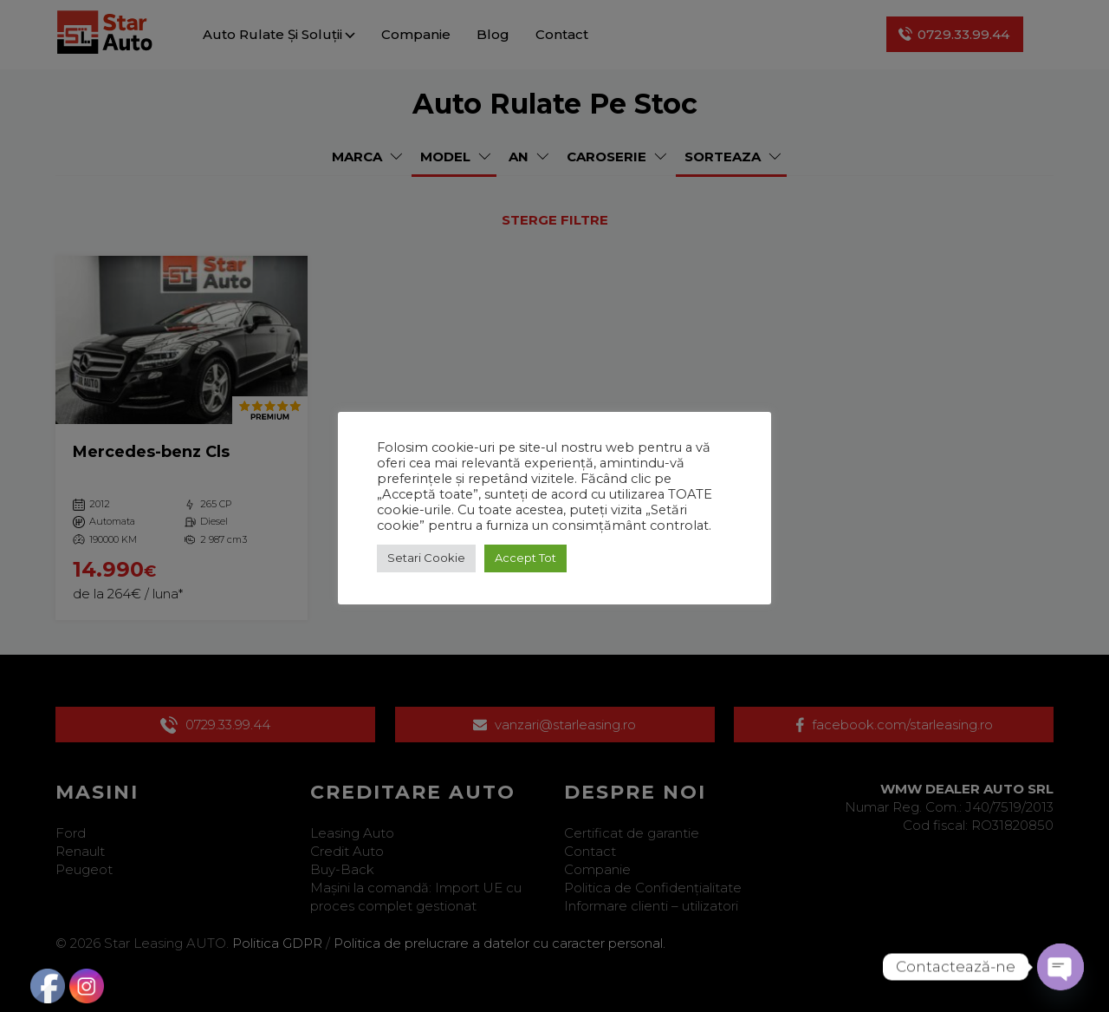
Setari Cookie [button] (426, 558)
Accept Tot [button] (525, 558)
